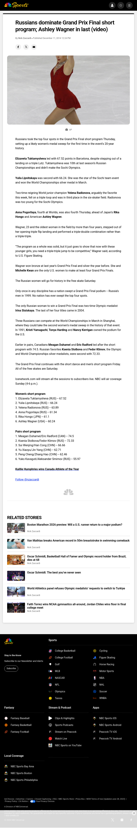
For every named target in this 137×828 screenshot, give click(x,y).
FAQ (55, 799)
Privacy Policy (11, 801)
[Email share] (34, 47)
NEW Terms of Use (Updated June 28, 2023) (106, 799)
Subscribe (11, 668)
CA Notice (23, 801)
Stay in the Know (12, 655)
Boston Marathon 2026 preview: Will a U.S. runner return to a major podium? (74, 524)
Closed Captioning (43, 799)
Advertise (20, 799)
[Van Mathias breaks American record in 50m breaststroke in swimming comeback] (16, 544)
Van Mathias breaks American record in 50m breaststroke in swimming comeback (78, 540)
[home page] (16, 5)
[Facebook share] (18, 47)
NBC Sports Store (66, 799)
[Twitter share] (26, 47)
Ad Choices (9, 799)
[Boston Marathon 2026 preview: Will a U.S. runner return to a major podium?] (16, 528)
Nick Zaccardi (24, 38)
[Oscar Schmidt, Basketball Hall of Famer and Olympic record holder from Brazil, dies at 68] (16, 560)
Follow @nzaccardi (27, 479)
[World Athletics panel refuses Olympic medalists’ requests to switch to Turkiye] (16, 592)
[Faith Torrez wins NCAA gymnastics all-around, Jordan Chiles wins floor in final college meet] (16, 608)
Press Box (80, 799)
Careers (29, 799)
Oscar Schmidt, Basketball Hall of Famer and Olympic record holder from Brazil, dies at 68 (76, 558)
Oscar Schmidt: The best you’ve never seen (54, 572)
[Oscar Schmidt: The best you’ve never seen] (16, 576)
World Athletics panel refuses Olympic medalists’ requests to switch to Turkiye (76, 588)
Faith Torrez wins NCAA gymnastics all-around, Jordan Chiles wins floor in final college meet (76, 606)
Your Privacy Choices (45, 801)
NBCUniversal (22, 807)
